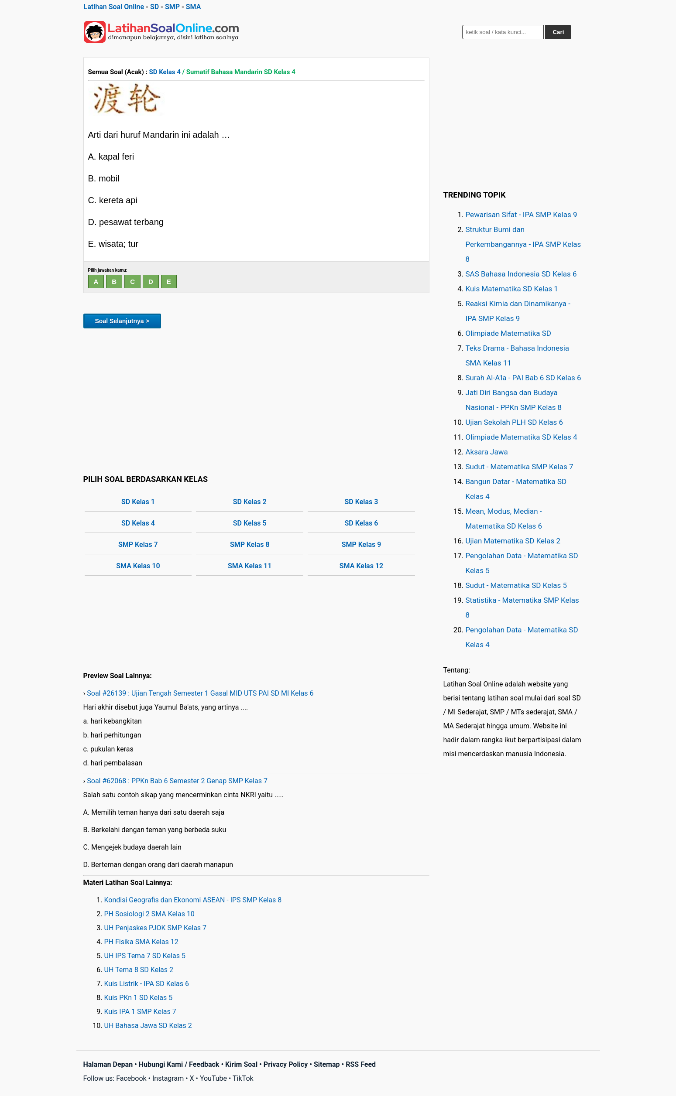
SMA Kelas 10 (138, 566)
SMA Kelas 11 (249, 566)
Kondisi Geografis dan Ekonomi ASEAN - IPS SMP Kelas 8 (193, 900)
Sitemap (327, 1064)
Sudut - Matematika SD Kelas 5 (516, 585)
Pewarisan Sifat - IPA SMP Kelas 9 (521, 214)
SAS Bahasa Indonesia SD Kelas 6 (521, 274)
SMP (172, 7)
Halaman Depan (108, 1064)
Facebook (131, 1078)
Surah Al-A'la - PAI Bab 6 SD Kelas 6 (523, 377)
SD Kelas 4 (165, 72)
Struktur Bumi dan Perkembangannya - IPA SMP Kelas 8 (523, 244)
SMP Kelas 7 (138, 544)
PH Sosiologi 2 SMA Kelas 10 (149, 914)
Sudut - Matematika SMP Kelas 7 (519, 466)
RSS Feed (361, 1064)
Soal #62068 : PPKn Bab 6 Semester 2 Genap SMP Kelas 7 (177, 781)
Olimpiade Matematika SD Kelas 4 (521, 437)
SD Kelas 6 (361, 523)
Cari (558, 32)
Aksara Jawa (487, 451)
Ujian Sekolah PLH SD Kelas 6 (514, 422)
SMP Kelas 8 (250, 544)
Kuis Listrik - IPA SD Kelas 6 (146, 984)
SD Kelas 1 (138, 502)
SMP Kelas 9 (361, 544)
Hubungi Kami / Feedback (179, 1064)
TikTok (243, 1078)
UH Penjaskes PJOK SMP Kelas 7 (155, 928)
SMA (193, 7)
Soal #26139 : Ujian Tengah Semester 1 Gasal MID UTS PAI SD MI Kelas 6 (200, 693)
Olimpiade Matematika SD (508, 333)
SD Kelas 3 (361, 502)
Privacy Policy (286, 1064)
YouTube (213, 1078)
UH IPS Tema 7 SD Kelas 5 (144, 956)
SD (154, 7)
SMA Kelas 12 (361, 566)
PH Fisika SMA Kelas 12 (141, 942)
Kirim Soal (241, 1064)
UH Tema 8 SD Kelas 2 (138, 970)
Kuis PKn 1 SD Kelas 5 (138, 998)
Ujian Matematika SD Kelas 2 (513, 540)
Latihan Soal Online (114, 7)
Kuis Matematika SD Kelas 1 (512, 288)
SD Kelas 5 (250, 523)
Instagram (168, 1078)
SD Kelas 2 (250, 502)
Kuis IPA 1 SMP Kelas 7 (140, 1011)
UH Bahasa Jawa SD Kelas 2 (148, 1025)
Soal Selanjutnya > (122, 321)
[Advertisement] (256, 400)
